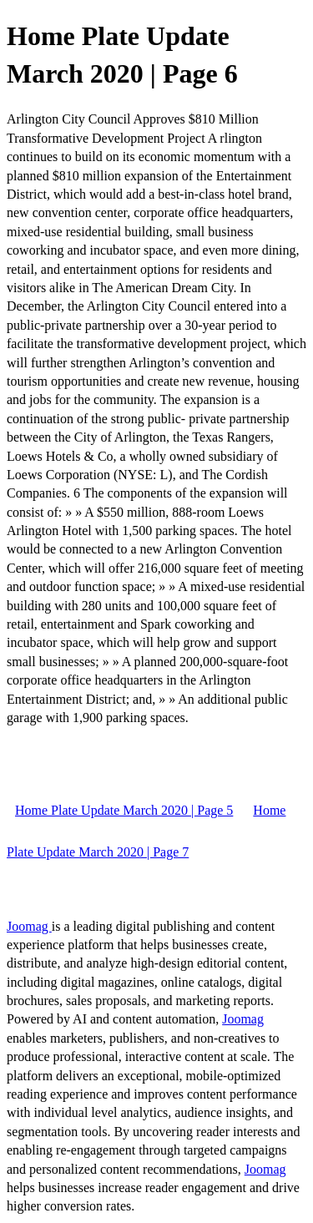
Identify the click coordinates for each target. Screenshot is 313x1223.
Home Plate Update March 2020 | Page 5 (124, 810)
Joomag (29, 926)
